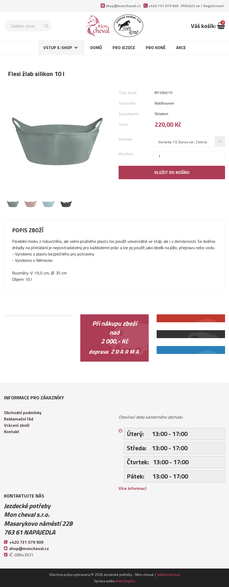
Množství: (126, 154)
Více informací (132, 488)
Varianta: (125, 139)
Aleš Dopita (125, 581)
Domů (96, 47)
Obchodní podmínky (22, 412)
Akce (181, 47)
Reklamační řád (18, 419)
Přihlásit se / (202, 5)
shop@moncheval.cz (123, 5)
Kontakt (11, 431)
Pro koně (156, 47)
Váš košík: (208, 26)
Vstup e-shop (57, 47)
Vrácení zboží (16, 425)
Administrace (168, 574)
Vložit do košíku (171, 172)
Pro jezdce (124, 47)
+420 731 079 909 (163, 5)
